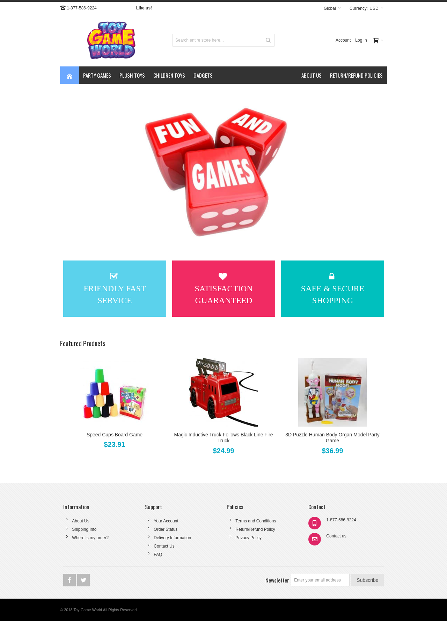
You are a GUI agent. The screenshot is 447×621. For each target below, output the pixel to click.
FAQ (158, 554)
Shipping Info (84, 529)
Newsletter (277, 580)
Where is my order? (90, 537)
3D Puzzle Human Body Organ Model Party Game (332, 437)
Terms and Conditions (255, 521)
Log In (361, 40)
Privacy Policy (248, 537)
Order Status (165, 529)
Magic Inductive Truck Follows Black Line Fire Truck (223, 437)
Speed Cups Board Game (114, 434)
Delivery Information (172, 537)
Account (343, 40)
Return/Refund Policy (255, 529)
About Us (80, 521)
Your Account (166, 521)
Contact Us (164, 546)
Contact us (336, 536)
